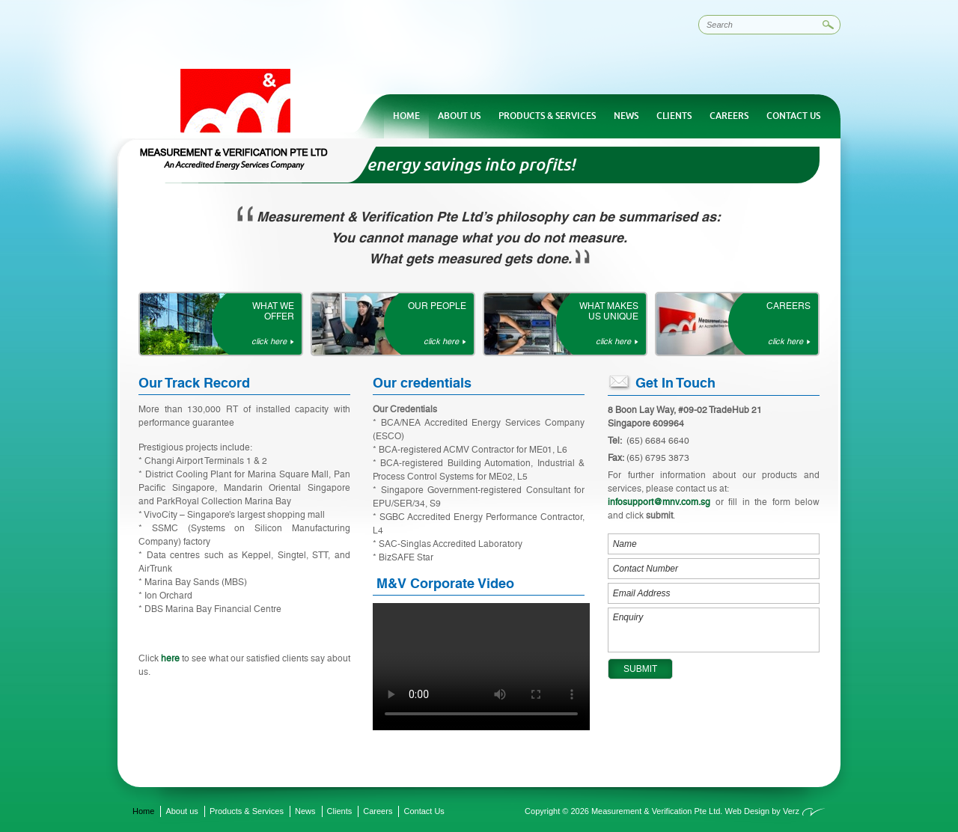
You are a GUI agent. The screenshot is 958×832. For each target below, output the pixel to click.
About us (459, 116)
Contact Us (793, 116)
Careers (729, 116)
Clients (674, 116)
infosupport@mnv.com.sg (659, 502)
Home (406, 116)
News (626, 116)
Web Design (746, 811)
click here (269, 341)
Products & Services (547, 116)
